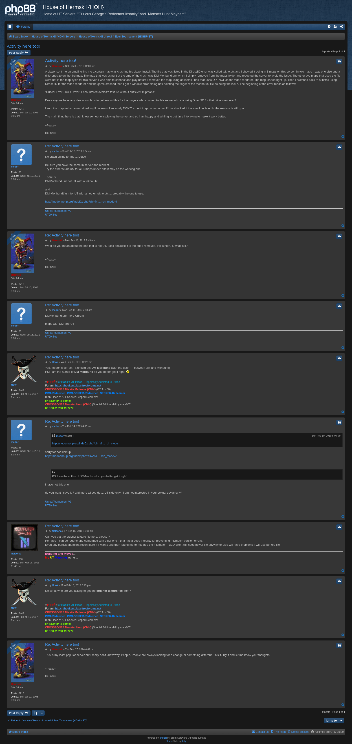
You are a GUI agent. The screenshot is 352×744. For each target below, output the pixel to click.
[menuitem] (23, 27)
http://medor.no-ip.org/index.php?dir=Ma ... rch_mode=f (81, 456)
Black (169, 741)
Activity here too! (23, 46)
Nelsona (16, 553)
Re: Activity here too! (62, 146)
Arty (184, 741)
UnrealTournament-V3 (58, 210)
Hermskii (16, 100)
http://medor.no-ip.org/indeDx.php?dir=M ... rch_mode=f (81, 201)
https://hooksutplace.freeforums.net (78, 385)
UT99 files (51, 214)
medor (15, 166)
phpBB (163, 737)
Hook (14, 384)
